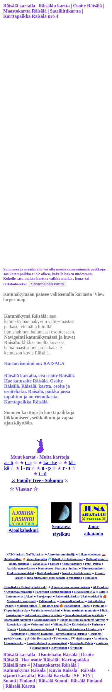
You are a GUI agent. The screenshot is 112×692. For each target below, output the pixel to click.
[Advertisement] (55, 83)
